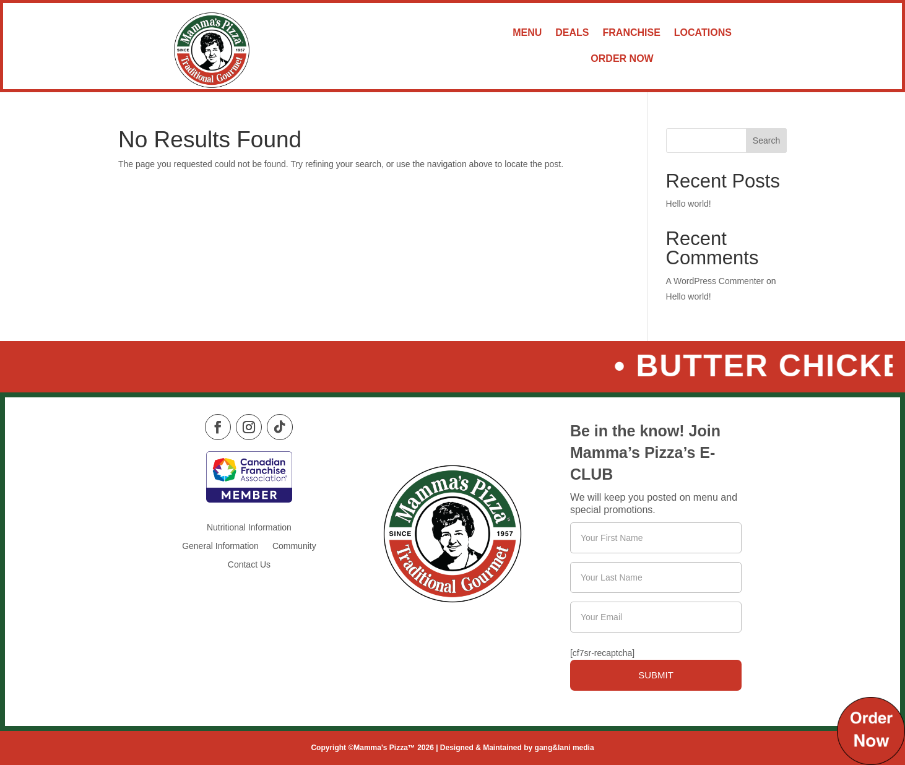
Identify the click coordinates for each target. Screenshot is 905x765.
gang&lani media (564, 747)
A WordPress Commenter (715, 281)
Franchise (631, 32)
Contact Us (249, 564)
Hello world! (688, 204)
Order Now (622, 58)
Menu (527, 32)
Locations (703, 32)
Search (766, 140)
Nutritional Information (249, 527)
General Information (220, 546)
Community (294, 546)
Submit (655, 675)
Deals (572, 32)
